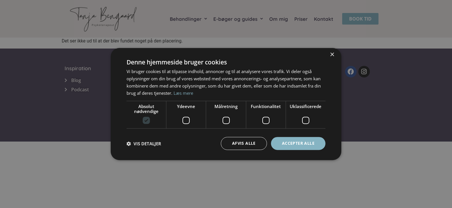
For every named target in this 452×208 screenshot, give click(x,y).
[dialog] (226, 104)
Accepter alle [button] (298, 143)
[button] (144, 143)
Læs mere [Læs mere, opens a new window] (183, 93)
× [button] (332, 55)
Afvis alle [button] (244, 143)
